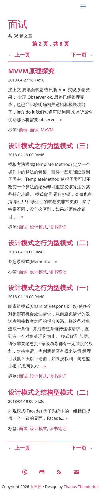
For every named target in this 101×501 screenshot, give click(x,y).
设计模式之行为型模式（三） (50, 145)
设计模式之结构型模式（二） (50, 392)
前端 (23, 130)
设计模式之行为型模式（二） (50, 242)
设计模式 (38, 227)
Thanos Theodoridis (81, 486)
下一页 (82, 54)
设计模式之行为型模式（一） (50, 287)
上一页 (19, 54)
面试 (34, 130)
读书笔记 (58, 227)
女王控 (35, 486)
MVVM (47, 130)
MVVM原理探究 (31, 71)
